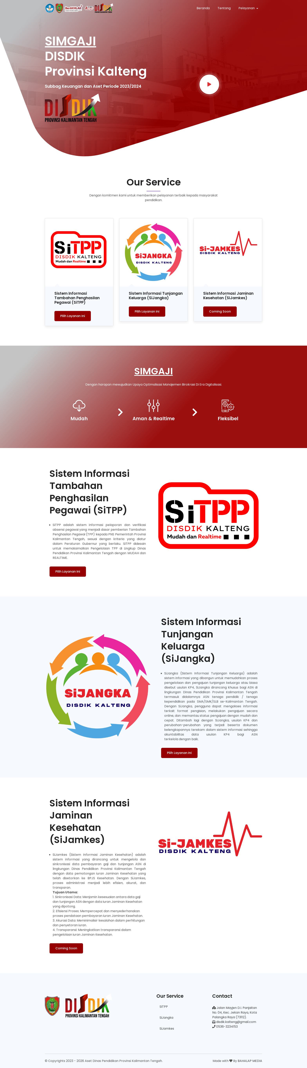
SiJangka (166, 1017)
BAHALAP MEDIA (250, 1061)
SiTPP (164, 1006)
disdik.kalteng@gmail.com (234, 1022)
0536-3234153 (225, 1026)
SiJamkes (167, 1028)
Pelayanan (247, 8)
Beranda (203, 8)
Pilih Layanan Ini (72, 316)
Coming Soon (220, 311)
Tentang (224, 8)
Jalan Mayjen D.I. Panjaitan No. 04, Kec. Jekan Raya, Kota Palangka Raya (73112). (234, 1012)
